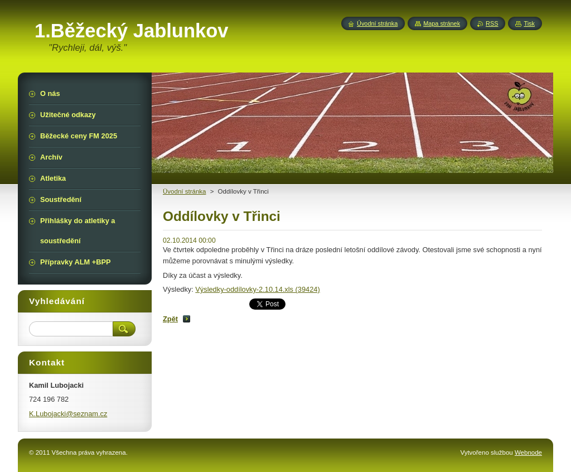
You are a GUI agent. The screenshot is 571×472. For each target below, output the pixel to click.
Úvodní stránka (377, 23)
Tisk (529, 23)
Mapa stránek (441, 23)
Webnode (528, 452)
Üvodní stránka (184, 191)
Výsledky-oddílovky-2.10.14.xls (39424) (257, 289)
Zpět (170, 319)
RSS (492, 23)
